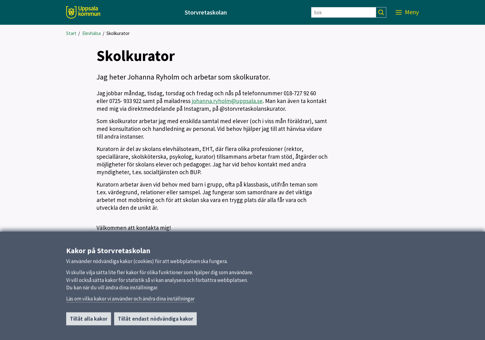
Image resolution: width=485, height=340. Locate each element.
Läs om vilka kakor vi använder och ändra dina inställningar (130, 300)
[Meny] (407, 12)
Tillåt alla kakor (88, 320)
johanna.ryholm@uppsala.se (227, 101)
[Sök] (343, 12)
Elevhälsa (91, 33)
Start (71, 33)
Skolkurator (118, 33)
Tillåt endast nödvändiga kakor (155, 320)
